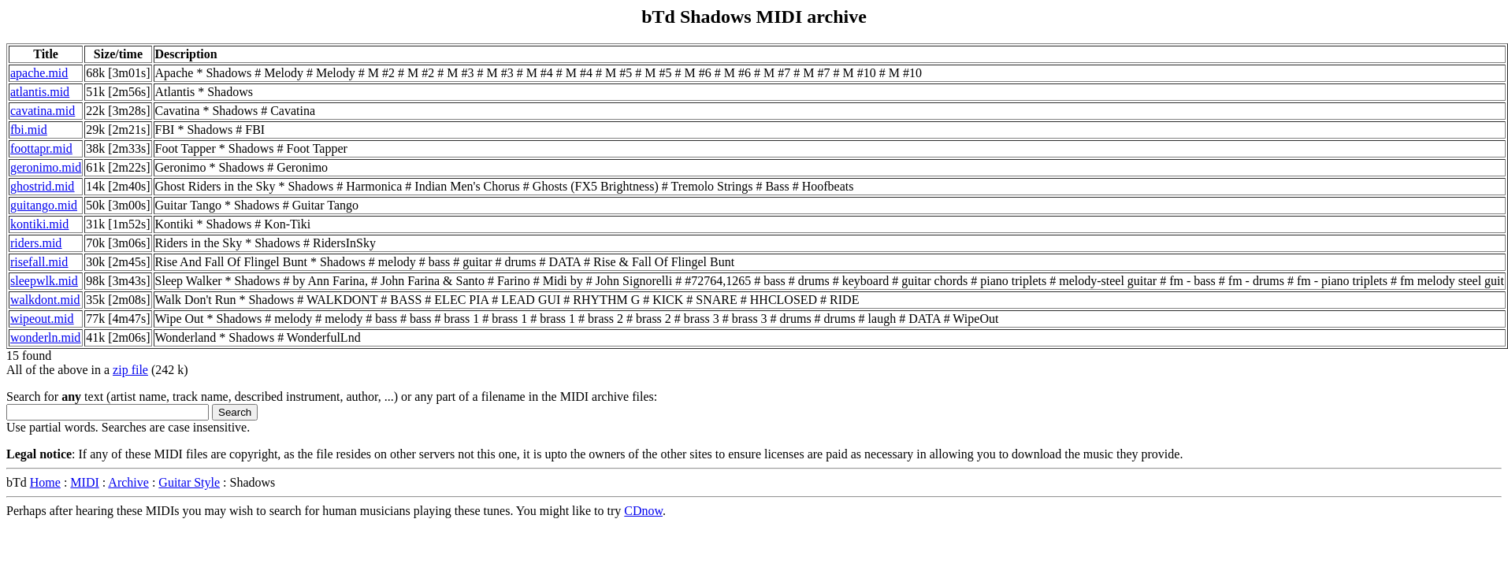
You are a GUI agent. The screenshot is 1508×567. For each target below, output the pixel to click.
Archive (128, 482)
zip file (130, 369)
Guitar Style (189, 482)
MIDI (84, 482)
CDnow (643, 510)
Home (45, 482)
